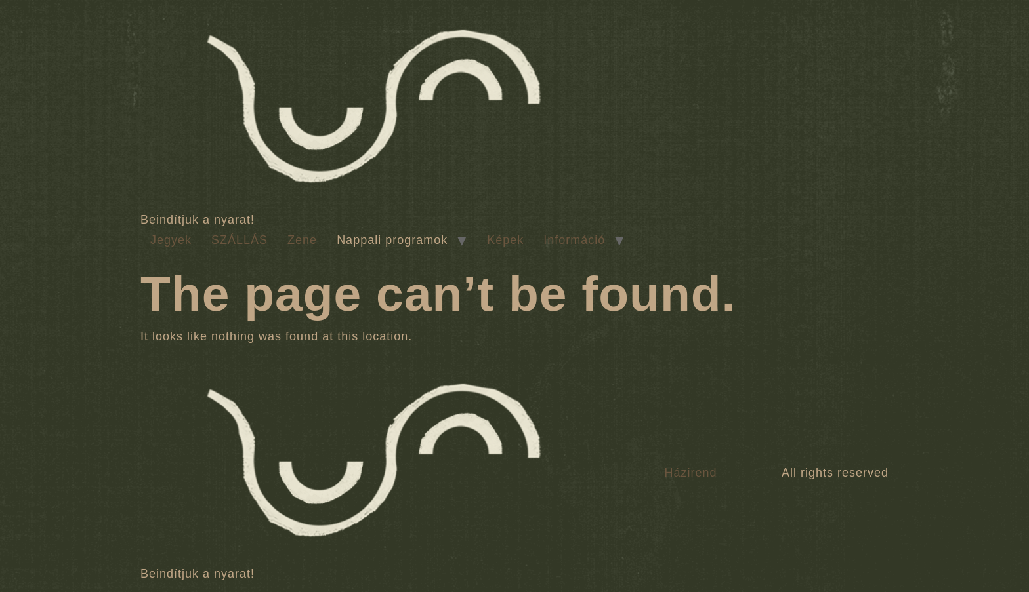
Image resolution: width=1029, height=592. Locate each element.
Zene (302, 240)
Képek (505, 240)
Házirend (690, 472)
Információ (574, 240)
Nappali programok (392, 240)
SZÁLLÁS (239, 240)
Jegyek (171, 240)
